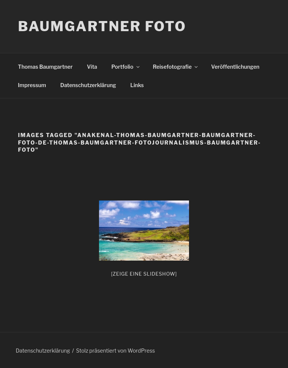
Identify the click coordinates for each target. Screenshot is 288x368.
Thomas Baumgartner (45, 66)
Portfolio (125, 66)
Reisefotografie (176, 66)
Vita (92, 66)
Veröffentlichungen (235, 66)
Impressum (32, 85)
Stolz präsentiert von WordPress (115, 350)
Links (137, 85)
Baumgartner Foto (102, 26)
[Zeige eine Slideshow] (144, 274)
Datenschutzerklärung (88, 85)
